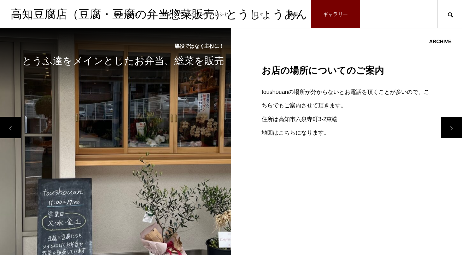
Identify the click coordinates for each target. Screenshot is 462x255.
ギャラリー (335, 14)
